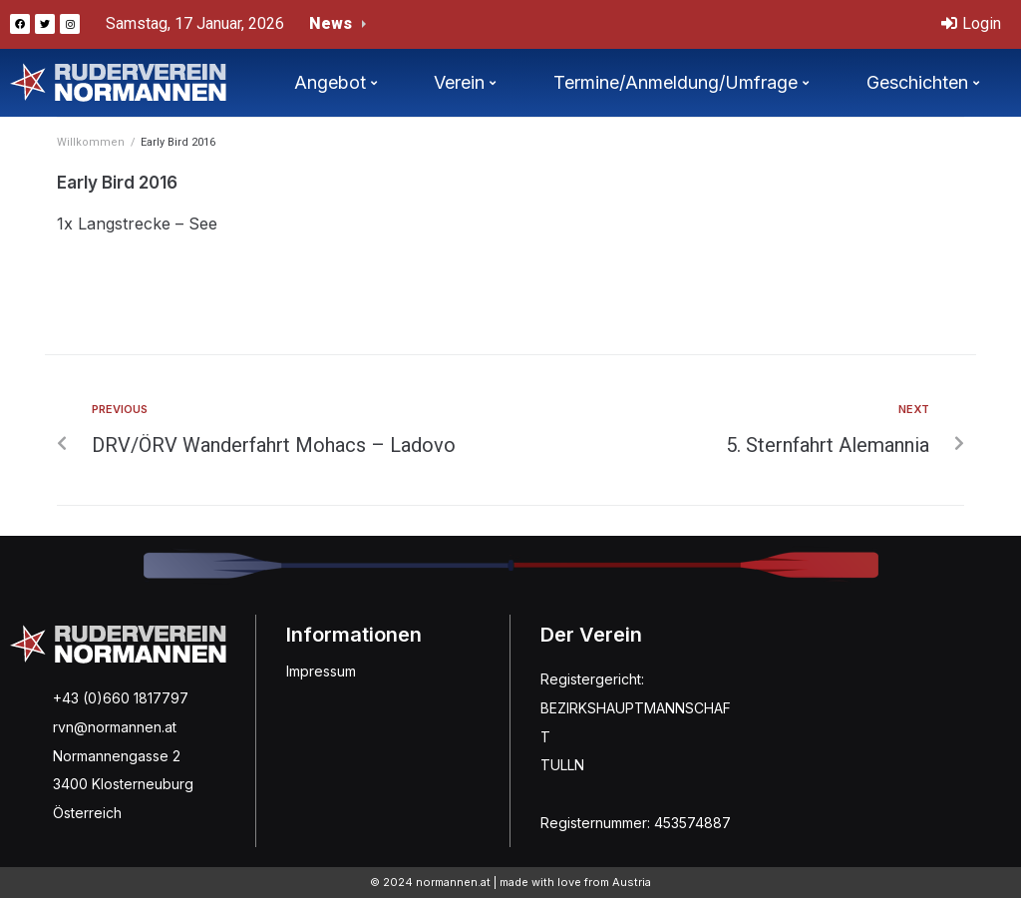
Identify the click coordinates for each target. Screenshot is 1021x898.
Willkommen (91, 142)
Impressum (321, 671)
